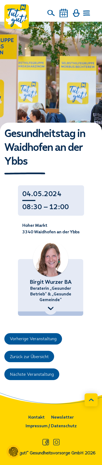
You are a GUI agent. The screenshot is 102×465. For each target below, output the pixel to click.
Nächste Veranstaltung (32, 374)
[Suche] (51, 13)
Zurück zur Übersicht (29, 356)
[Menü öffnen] (86, 13)
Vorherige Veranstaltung (33, 339)
